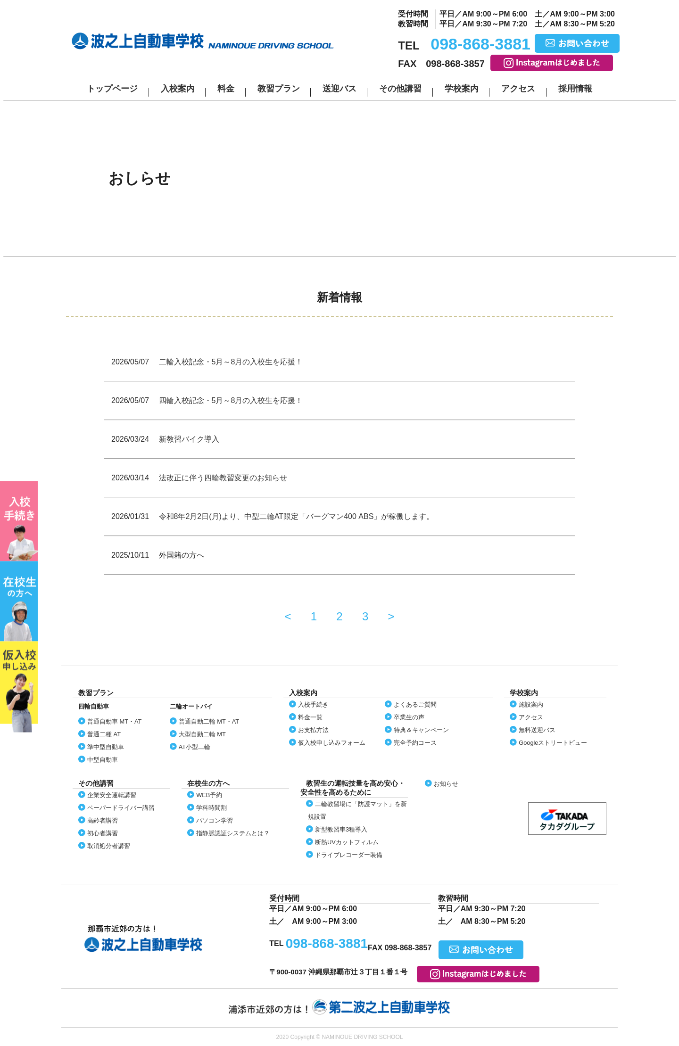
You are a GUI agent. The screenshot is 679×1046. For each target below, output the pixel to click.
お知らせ (446, 783)
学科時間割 (211, 807)
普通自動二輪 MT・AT (209, 721)
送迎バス (339, 88)
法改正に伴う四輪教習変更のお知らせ (223, 478)
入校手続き (313, 704)
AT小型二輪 (194, 746)
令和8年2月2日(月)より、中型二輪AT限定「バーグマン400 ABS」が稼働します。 (296, 516)
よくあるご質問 (415, 704)
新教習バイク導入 (189, 439)
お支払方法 (313, 729)
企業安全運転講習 (111, 795)
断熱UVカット (347, 842)
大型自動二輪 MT (202, 734)
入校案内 (178, 88)
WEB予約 (209, 795)
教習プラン (278, 88)
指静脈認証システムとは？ (233, 833)
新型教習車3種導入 (341, 829)
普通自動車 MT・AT (114, 721)
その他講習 (400, 88)
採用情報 (575, 88)
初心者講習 (102, 833)
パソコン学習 (214, 820)
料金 (225, 88)
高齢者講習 (102, 820)
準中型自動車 (105, 746)
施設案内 (531, 704)
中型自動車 (102, 759)
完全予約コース (415, 742)
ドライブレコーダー (348, 854)
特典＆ (421, 729)
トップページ (112, 88)
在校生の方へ (19, 601)
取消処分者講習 (108, 845)
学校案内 (462, 88)
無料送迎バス (537, 729)
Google (553, 742)
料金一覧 (310, 717)
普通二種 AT (104, 734)
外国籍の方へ (181, 555)
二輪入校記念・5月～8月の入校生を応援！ (231, 362)
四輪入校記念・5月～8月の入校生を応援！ (231, 400)
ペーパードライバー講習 (121, 807)
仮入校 (19, 687)
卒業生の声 (409, 717)
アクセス (518, 88)
